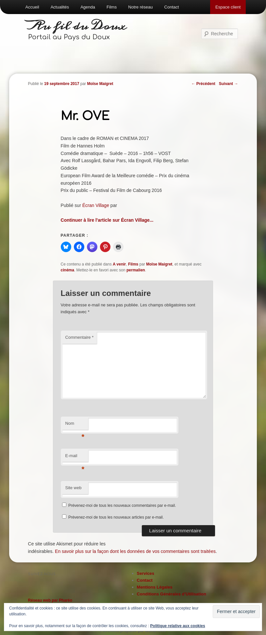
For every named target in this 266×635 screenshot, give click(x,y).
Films (112, 7)
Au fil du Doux (77, 26)
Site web (73, 487)
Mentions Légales (155, 587)
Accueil (32, 7)
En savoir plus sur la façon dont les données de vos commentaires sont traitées (135, 551)
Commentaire (79, 337)
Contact (171, 7)
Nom (75, 425)
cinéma (67, 270)
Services (146, 573)
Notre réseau (140, 7)
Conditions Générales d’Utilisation (171, 594)
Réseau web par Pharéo (50, 600)
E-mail (75, 457)
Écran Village (95, 205)
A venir (119, 264)
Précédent (203, 83)
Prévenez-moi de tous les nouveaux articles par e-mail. (116, 517)
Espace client (228, 7)
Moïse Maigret (100, 83)
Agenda (87, 7)
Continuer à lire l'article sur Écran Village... (107, 220)
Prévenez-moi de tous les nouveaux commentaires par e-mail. (122, 505)
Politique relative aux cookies (177, 626)
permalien (135, 270)
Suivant (228, 83)
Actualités (60, 7)
